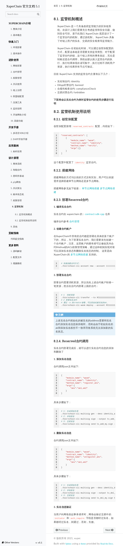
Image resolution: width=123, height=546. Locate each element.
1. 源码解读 (16, 251)
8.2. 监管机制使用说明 (25, 220)
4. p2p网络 (16, 182)
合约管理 (74, 221)
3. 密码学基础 (17, 176)
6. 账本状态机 (17, 194)
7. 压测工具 (16, 102)
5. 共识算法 (16, 188)
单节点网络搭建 (90, 188)
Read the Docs (106, 544)
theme (83, 544)
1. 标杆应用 (16, 151)
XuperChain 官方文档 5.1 (23, 6)
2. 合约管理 (16, 72)
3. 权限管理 (16, 78)
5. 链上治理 (16, 90)
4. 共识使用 (16, 84)
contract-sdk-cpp (94, 214)
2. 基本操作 (16, 53)
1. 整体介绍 (16, 29)
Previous (62, 530)
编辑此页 (103, 6)
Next (109, 530)
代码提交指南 (17, 239)
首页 (56, 6)
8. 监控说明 (16, 108)
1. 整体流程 (16, 164)
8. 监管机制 (17, 206)
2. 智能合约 (16, 170)
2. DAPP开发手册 (19, 139)
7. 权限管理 (16, 200)
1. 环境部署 (16, 47)
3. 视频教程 (16, 263)
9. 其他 (14, 227)
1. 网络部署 (16, 66)
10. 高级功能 (17, 121)
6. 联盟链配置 (17, 96)
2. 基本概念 (16, 35)
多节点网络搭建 (79, 254)
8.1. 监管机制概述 (23, 214)
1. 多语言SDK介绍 (19, 133)
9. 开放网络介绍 (18, 115)
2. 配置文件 (16, 257)
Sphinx (68, 544)
